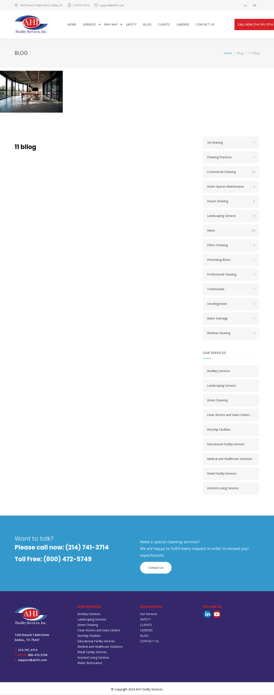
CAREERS (183, 25)
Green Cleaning (217, 401)
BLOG (147, 25)
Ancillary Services (218, 371)
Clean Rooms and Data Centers (228, 415)
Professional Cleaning (231, 274)
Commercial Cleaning (231, 172)
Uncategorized (231, 304)
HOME (71, 25)
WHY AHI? (111, 25)
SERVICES (89, 25)
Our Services (148, 614)
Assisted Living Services (223, 488)
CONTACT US (205, 25)
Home (228, 53)
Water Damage (231, 318)
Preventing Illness (231, 260)
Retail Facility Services (222, 474)
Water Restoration (89, 663)
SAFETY (131, 25)
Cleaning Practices (231, 157)
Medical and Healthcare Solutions (229, 459)
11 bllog (25, 147)
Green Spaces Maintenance (231, 186)
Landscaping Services (231, 216)
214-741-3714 (81, 5)
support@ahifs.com (111, 5)
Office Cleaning (231, 245)
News (231, 230)
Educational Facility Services (226, 445)
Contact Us (155, 568)
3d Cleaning (231, 142)
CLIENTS (164, 25)
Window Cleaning (231, 333)
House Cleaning (231, 201)
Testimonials (231, 289)
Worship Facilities (218, 430)
